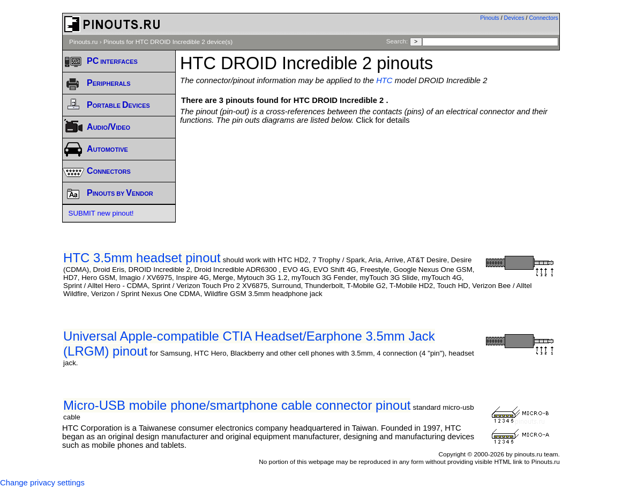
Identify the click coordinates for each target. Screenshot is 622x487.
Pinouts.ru (83, 42)
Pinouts (489, 17)
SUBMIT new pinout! (101, 213)
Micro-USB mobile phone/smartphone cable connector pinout (236, 405)
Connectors (543, 17)
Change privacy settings (42, 482)
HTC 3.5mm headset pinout (141, 257)
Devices (514, 17)
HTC (384, 80)
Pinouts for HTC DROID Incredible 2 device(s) (168, 42)
